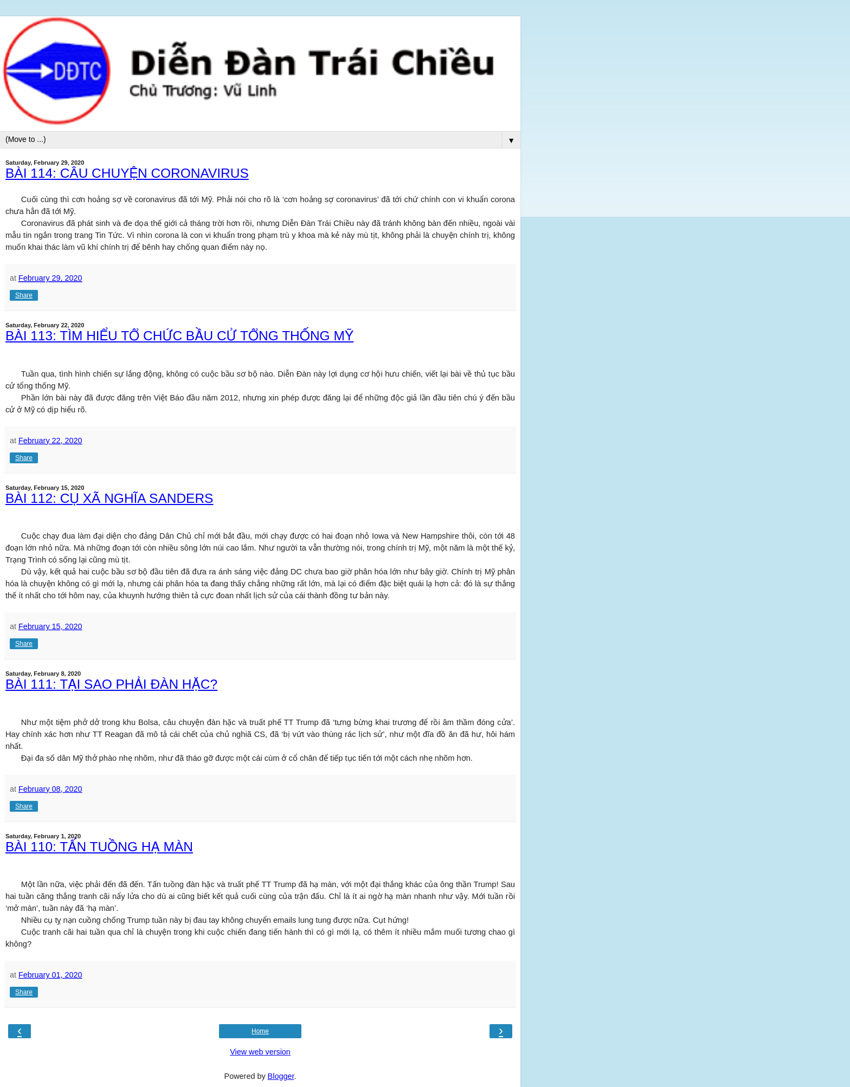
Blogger (281, 1076)
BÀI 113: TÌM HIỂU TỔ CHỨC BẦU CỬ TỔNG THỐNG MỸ (179, 335)
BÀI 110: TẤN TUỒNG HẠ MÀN (99, 846)
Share (24, 295)
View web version (260, 1051)
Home (260, 1031)
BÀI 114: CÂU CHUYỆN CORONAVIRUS (127, 173)
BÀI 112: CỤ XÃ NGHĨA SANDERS (109, 498)
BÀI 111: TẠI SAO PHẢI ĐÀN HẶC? (111, 684)
